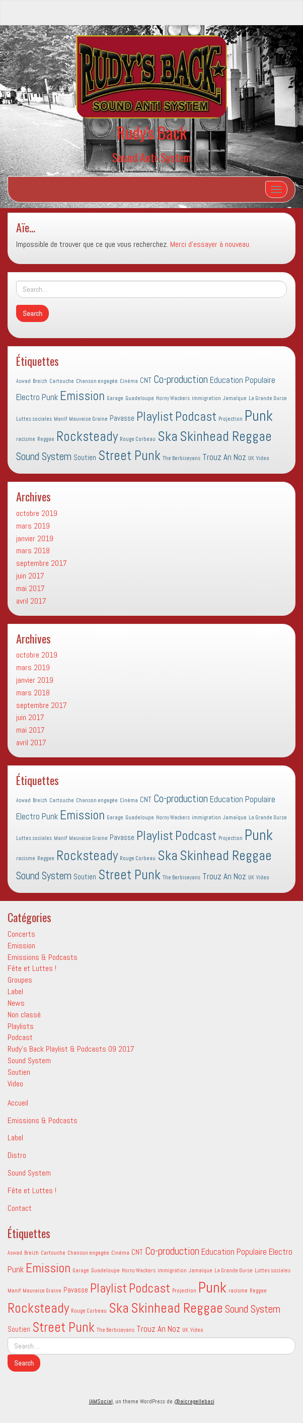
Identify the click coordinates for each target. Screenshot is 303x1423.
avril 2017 (31, 601)
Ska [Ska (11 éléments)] (168, 436)
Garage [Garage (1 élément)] (115, 398)
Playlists (21, 1026)
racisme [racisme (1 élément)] (25, 439)
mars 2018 (33, 550)
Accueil (18, 1102)
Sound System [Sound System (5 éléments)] (43, 456)
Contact (20, 1208)
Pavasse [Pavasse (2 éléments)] (122, 418)
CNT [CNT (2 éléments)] (146, 380)
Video (15, 1083)
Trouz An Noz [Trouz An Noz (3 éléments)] (224, 457)
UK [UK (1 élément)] (251, 458)
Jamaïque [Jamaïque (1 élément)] (235, 398)
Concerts (21, 934)
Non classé (24, 1014)
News (16, 1003)
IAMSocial (101, 1401)
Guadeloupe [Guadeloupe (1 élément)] (139, 398)
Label (15, 991)
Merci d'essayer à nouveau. (210, 244)
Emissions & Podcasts (43, 957)
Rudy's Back (152, 132)
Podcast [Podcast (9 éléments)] (195, 416)
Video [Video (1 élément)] (262, 458)
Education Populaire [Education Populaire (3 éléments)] (242, 379)
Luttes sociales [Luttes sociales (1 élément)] (34, 419)
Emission (21, 945)
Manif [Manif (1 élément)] (60, 419)
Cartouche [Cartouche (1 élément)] (61, 381)
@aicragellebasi (194, 1401)
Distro (17, 1155)
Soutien (19, 1072)
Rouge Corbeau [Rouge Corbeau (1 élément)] (138, 439)
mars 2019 (33, 526)
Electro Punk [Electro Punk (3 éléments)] (37, 397)
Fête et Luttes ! (32, 968)
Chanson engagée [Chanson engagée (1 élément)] (97, 381)
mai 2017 (30, 588)
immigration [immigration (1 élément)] (206, 398)
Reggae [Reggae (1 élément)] (45, 439)
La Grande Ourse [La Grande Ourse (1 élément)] (268, 398)
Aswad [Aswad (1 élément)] (23, 381)
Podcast (20, 1037)
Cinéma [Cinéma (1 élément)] (129, 381)
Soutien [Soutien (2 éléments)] (84, 457)
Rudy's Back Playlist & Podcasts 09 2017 (71, 1049)
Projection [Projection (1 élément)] (230, 419)
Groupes (20, 980)
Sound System (29, 1060)
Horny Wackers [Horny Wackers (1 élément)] (173, 398)
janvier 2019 (34, 538)
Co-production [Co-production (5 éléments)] (181, 379)
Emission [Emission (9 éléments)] (82, 395)
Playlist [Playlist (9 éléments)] (154, 416)
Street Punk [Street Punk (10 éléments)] (129, 455)
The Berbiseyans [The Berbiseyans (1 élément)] (181, 458)
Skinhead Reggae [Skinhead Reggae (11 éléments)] (226, 436)
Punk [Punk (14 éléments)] (259, 415)
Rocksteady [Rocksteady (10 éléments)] (87, 436)
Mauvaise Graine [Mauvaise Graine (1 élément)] (88, 419)
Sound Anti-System (151, 157)
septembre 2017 (41, 563)
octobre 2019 (36, 513)
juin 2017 (30, 575)
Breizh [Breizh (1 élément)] (40, 381)
